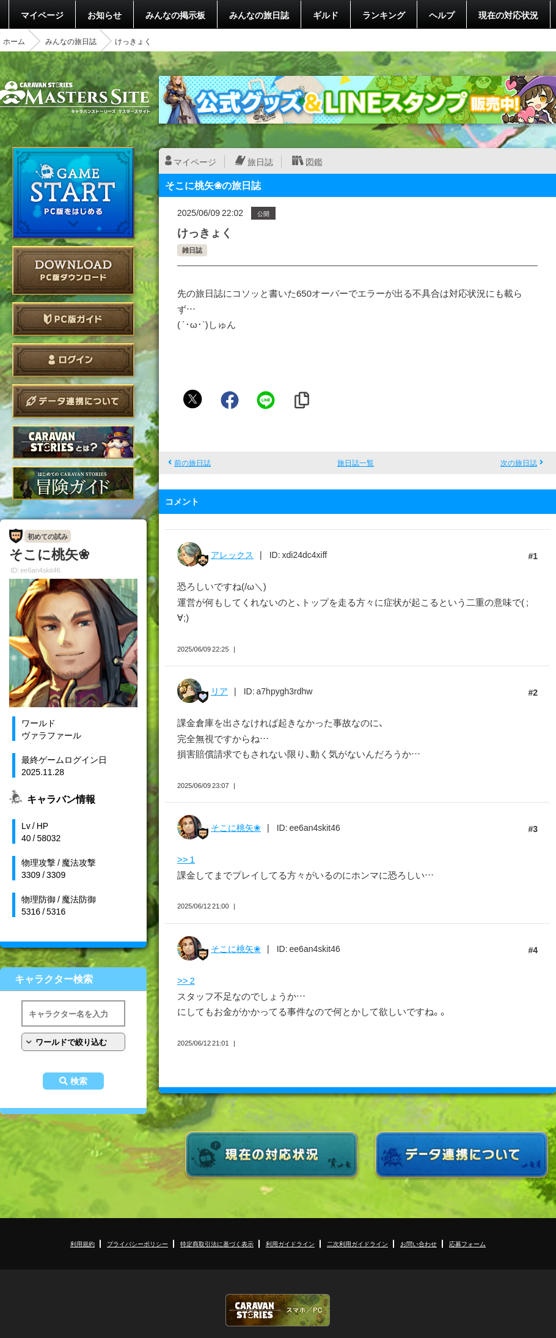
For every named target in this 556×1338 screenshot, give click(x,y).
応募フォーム (467, 1243)
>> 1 (186, 859)
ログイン (73, 360)
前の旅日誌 (192, 462)
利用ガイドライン (290, 1243)
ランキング (383, 15)
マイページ (42, 15)
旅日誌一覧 (355, 462)
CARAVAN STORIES (278, 1310)
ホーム (14, 40)
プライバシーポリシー (137, 1243)
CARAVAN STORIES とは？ (73, 442)
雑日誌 (192, 250)
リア (219, 691)
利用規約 (82, 1243)
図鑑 (314, 161)
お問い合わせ (418, 1243)
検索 (78, 1081)
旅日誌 (260, 161)
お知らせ (104, 15)
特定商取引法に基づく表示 (217, 1243)
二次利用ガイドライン (357, 1243)
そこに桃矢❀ (236, 827)
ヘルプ (442, 15)
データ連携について (73, 401)
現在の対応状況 (508, 15)
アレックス (232, 554)
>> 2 (186, 980)
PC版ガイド (73, 319)
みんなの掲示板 (175, 15)
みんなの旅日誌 (259, 15)
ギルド (325, 15)
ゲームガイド (73, 483)
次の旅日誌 (518, 462)
